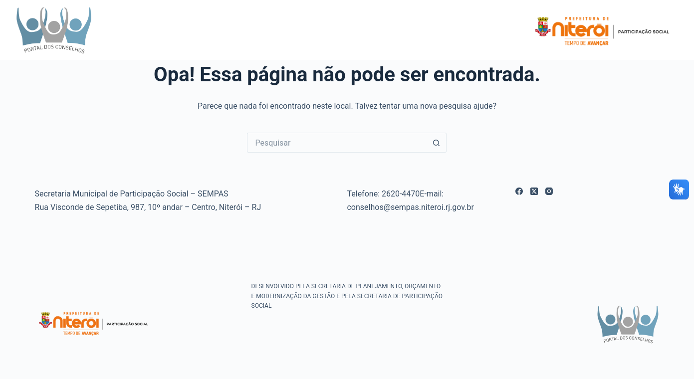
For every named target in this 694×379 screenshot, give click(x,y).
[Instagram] (549, 191)
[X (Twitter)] (534, 191)
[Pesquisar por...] (337, 143)
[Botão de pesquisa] (437, 143)
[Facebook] (519, 191)
